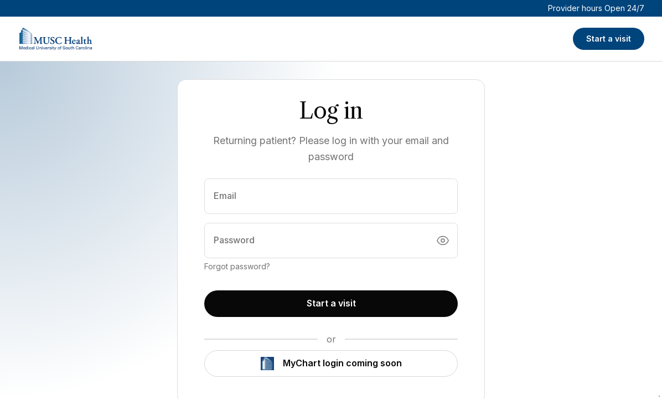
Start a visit (608, 38)
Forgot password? (237, 266)
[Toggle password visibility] (442, 240)
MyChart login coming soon (331, 363)
